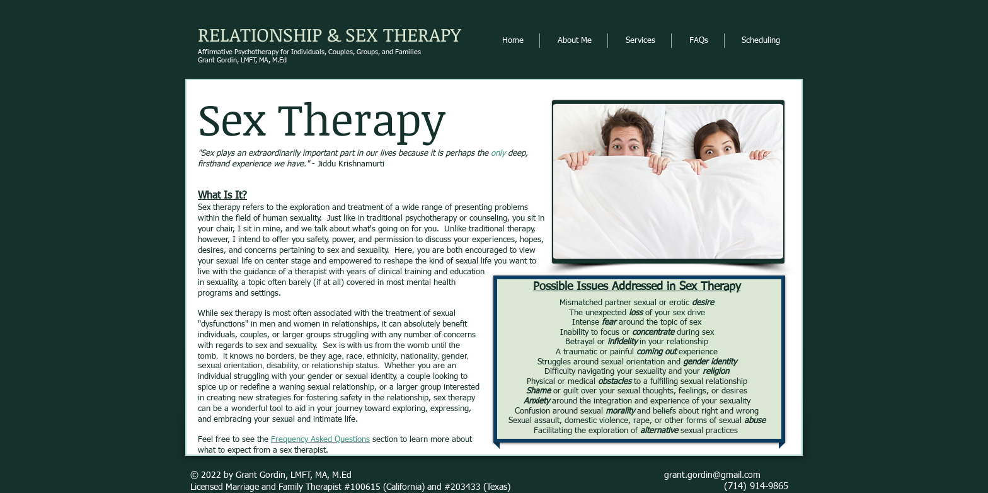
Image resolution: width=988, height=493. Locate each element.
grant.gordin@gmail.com (712, 475)
